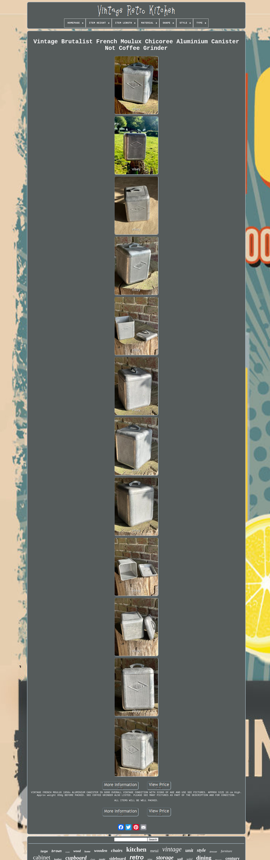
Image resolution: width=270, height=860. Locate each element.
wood (77, 851)
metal (154, 851)
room (67, 852)
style (201, 850)
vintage (172, 849)
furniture (226, 851)
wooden (100, 850)
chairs (116, 850)
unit (189, 850)
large (44, 851)
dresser (213, 851)
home (87, 851)
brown (57, 851)
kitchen (136, 849)
